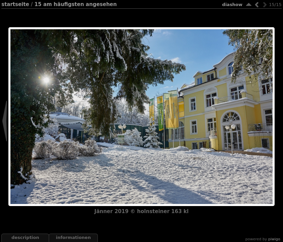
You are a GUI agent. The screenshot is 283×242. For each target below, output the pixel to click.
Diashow (232, 4)
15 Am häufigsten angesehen (76, 4)
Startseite (15, 4)
